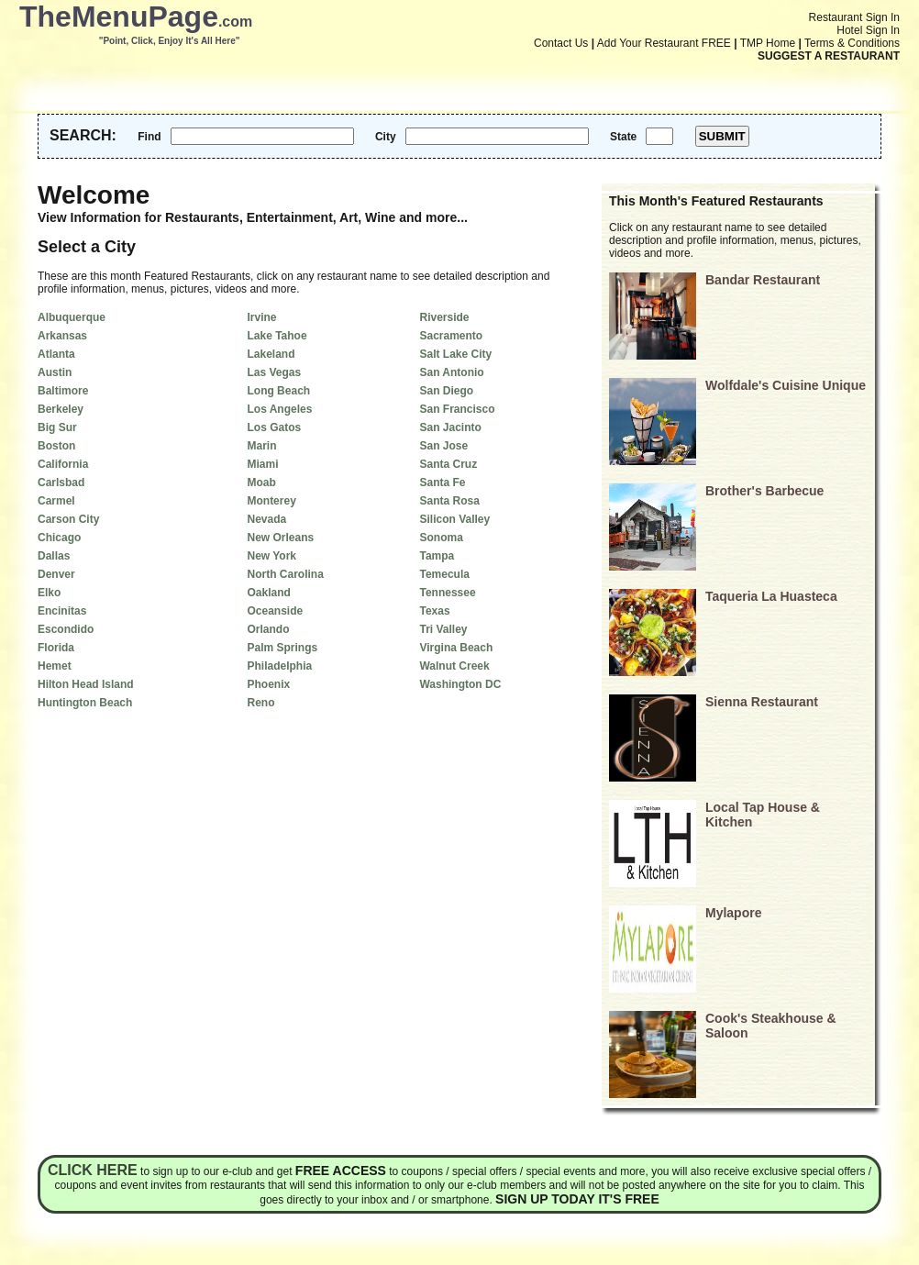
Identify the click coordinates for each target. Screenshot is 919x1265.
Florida (56, 647)
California (63, 464)
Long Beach (278, 390)
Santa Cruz (448, 464)
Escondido (66, 629)
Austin (55, 372)
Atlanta (56, 354)
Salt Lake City (455, 354)
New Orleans (280, 537)
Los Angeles (279, 409)
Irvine (261, 317)
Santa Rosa (449, 500)
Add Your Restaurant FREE (664, 43)
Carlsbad (61, 482)
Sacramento (450, 335)
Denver (56, 574)
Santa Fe (442, 482)
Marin (261, 445)
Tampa (436, 555)
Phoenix (268, 684)
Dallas (54, 555)
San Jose (443, 445)
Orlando (268, 629)
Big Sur (57, 427)
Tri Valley (443, 629)
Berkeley (60, 409)
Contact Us (561, 43)
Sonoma (440, 537)
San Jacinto (450, 427)
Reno (260, 702)
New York (271, 555)
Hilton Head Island (86, 684)
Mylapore (733, 912)
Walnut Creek (454, 666)
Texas (434, 611)
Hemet (55, 666)
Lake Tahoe (276, 335)
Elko (49, 592)
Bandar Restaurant (762, 279)
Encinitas (62, 611)
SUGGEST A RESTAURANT (829, 56)
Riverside (444, 317)
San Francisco (456, 409)
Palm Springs (282, 647)
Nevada (266, 519)
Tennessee (447, 592)
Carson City (68, 519)
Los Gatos (274, 427)
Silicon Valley (454, 519)
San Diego (446, 390)
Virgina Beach (456, 647)
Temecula (444, 574)
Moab (261, 482)
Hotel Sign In (868, 30)
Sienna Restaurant (761, 701)
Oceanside (275, 611)
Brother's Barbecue (764, 490)
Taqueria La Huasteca (771, 596)
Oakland (268, 592)
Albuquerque (71, 317)
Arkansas (62, 335)
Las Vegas (274, 372)
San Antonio (451, 372)
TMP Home (767, 43)
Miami (262, 464)
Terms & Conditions (852, 43)
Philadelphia (279, 666)
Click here (93, 1170)
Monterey (271, 500)
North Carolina (285, 574)
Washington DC (460, 684)
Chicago (59, 537)
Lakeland (270, 354)
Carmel (56, 500)
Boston (56, 445)
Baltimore (63, 390)
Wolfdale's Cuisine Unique (785, 385)
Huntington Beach (85, 702)
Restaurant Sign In (854, 17)
